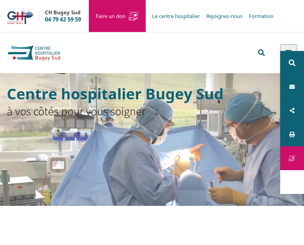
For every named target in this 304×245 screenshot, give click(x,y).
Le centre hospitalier (176, 16)
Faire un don (110, 16)
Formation (261, 16)
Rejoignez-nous (224, 16)
